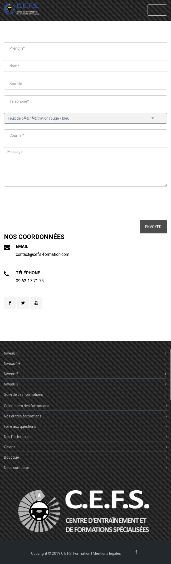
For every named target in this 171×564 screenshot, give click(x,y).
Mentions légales (107, 553)
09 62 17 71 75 (30, 280)
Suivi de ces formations (85, 394)
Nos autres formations (85, 416)
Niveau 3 (85, 384)
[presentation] (44, 204)
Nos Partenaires (85, 437)
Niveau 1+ (85, 363)
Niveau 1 (85, 353)
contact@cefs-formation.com (42, 254)
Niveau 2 (85, 374)
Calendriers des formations (85, 406)
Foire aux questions (85, 426)
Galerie (85, 447)
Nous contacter (85, 467)
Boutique (85, 457)
